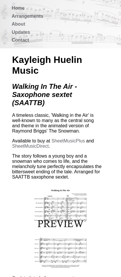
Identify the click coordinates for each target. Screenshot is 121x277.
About (18, 24)
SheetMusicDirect (30, 146)
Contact (20, 40)
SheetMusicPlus (68, 140)
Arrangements (27, 16)
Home (18, 8)
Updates (21, 32)
